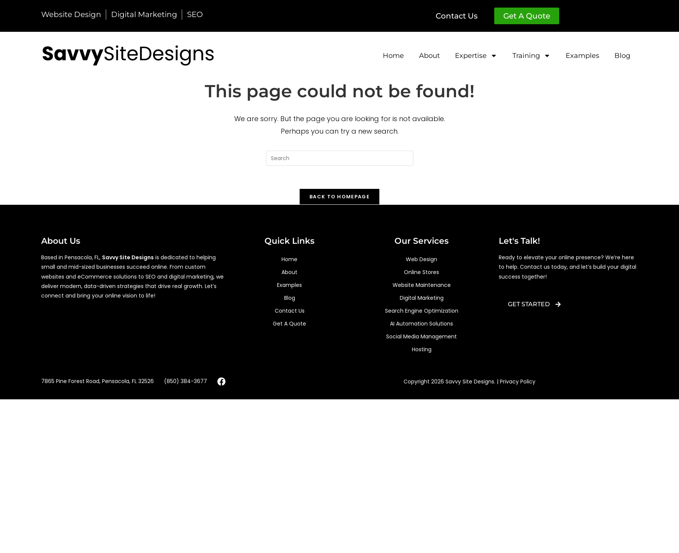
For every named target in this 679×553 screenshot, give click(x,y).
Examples (582, 55)
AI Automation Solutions (421, 323)
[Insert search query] (339, 158)
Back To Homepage (339, 196)
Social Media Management (421, 336)
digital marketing (422, 298)
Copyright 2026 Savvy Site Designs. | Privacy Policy (469, 381)
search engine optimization (421, 311)
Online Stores (421, 272)
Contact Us (290, 311)
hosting (422, 349)
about (429, 55)
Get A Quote (289, 323)
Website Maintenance (422, 285)
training (531, 55)
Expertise (476, 55)
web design (421, 259)
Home (393, 55)
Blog (622, 55)
